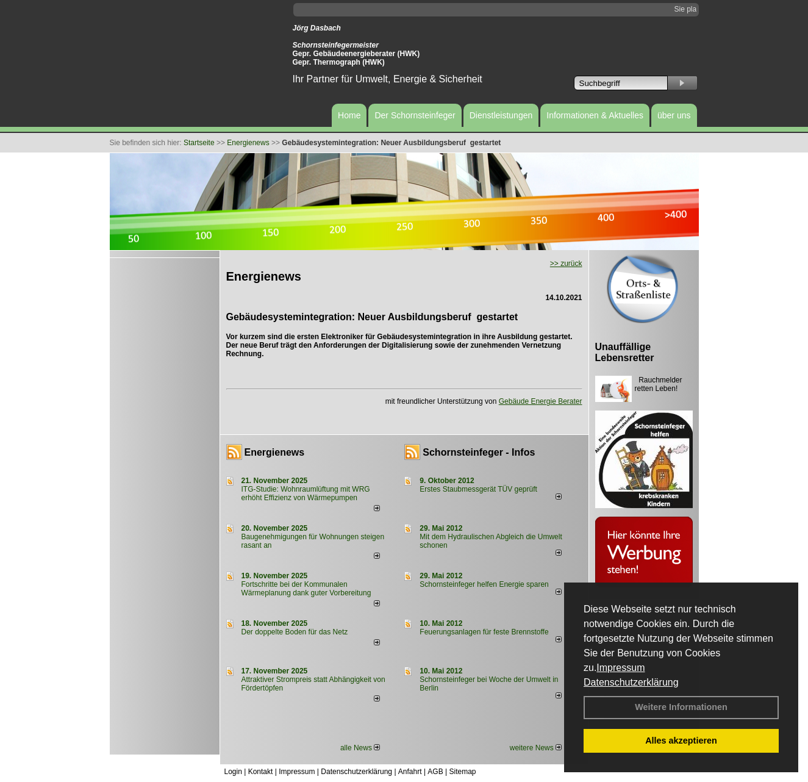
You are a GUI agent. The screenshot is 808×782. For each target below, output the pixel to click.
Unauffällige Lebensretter (624, 352)
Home (349, 115)
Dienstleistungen (501, 115)
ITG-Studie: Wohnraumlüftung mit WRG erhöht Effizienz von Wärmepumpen (305, 493)
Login (233, 771)
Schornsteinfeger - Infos (479, 452)
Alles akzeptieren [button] (681, 740)
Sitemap (462, 771)
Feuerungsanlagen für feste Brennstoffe (484, 632)
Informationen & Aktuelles (594, 115)
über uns (673, 115)
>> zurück (566, 263)
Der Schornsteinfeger (414, 115)
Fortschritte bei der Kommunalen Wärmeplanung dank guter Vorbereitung (306, 588)
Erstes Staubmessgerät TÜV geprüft (478, 489)
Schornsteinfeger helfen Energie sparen (484, 584)
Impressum (620, 667)
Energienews (275, 452)
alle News (360, 748)
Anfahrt (410, 771)
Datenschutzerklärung (631, 682)
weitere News (536, 748)
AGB (435, 771)
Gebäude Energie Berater (540, 401)
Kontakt (260, 771)
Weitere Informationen (681, 707)
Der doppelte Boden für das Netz (294, 632)
